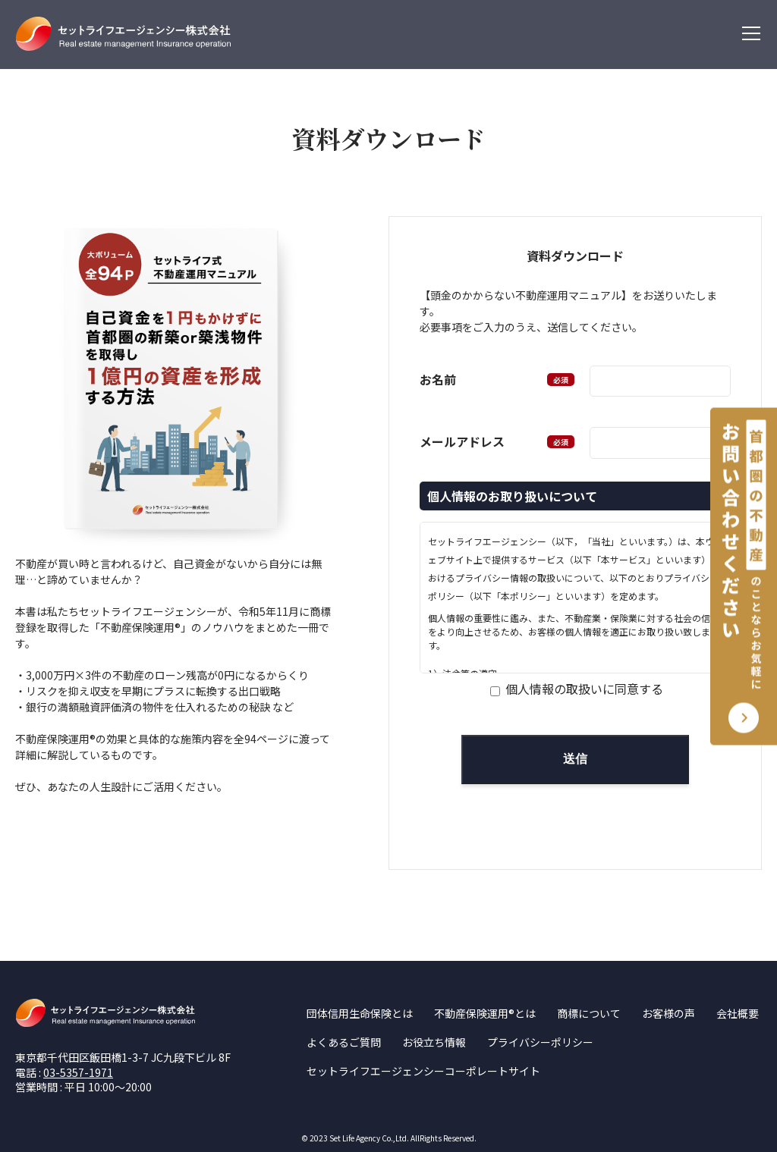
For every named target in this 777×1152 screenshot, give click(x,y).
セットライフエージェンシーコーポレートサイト (423, 1070)
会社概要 (737, 1013)
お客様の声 (668, 1013)
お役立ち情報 (434, 1042)
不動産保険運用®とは (485, 1013)
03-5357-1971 (78, 1072)
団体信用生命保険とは (360, 1013)
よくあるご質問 (344, 1042)
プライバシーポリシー (540, 1042)
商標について (589, 1013)
